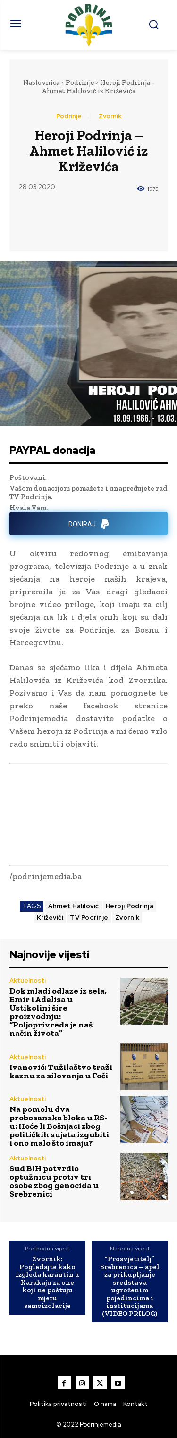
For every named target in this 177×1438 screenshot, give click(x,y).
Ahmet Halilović (73, 906)
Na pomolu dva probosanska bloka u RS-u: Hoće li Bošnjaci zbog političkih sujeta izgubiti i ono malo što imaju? (59, 1126)
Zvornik (110, 116)
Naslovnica (41, 82)
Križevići (50, 917)
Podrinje (80, 82)
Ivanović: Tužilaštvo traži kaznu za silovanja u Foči (60, 1071)
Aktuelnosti (27, 981)
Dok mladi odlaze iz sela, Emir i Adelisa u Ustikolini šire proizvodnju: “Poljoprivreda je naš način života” (58, 1012)
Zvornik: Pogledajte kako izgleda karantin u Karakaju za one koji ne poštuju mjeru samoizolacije (47, 1282)
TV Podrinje (89, 917)
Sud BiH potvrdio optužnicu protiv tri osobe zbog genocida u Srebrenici (54, 1181)
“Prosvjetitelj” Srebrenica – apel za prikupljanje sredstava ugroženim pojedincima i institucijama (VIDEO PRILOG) (130, 1286)
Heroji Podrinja (130, 906)
